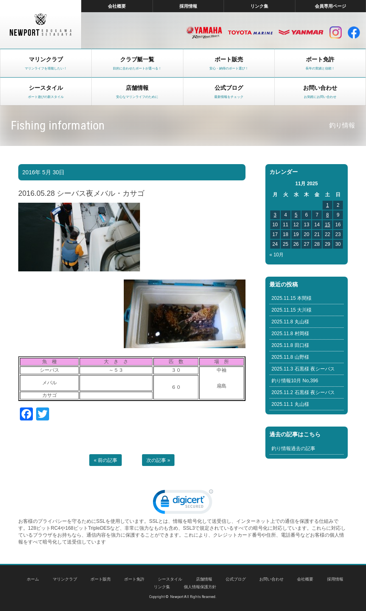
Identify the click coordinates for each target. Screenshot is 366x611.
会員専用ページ (330, 6)
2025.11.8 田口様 (290, 345)
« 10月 (276, 255)
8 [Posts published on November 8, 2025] (327, 215)
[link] (183, 503)
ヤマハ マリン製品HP (204, 32)
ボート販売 (100, 579)
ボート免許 (134, 579)
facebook (354, 32)
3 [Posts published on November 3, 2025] (275, 215)
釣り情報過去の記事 (293, 448)
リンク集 (259, 6)
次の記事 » (158, 460)
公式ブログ (236, 579)
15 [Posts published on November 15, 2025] (327, 225)
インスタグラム (335, 32)
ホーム (33, 579)
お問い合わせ (271, 579)
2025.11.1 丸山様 (290, 404)
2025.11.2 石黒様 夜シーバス (303, 392)
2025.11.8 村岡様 (290, 333)
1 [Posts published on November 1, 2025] (327, 205)
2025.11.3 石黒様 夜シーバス (303, 369)
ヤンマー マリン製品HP (301, 32)
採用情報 (188, 6)
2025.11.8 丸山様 (290, 322)
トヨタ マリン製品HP (250, 32)
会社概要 (117, 6)
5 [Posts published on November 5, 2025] (296, 215)
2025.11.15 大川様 (291, 310)
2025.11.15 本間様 (291, 298)
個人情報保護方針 (200, 587)
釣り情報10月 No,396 (294, 381)
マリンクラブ (65, 579)
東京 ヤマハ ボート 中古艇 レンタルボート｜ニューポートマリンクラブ (40, 24)
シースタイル (170, 579)
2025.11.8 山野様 (290, 357)
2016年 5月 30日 (43, 172)
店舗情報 (204, 579)
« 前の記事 (105, 460)
